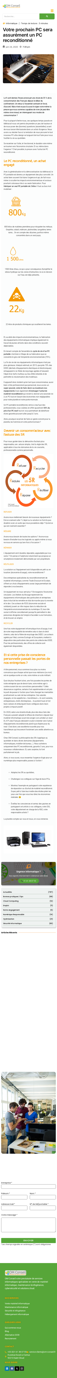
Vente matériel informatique (17, 1303)
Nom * (43, 1195)
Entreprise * (28, 1185)
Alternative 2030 (12, 1335)
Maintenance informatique (16, 1307)
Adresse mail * (14, 1206)
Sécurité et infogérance (15, 1311)
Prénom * (14, 1195)
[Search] (20, 16)
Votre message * (28, 1223)
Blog (7, 1331)
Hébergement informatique (17, 1314)
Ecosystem (38, 637)
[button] (52, 10)
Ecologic (27, 637)
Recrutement (10, 1338)
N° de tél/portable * (43, 1206)
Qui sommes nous (13, 1328)
